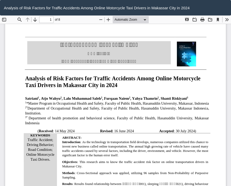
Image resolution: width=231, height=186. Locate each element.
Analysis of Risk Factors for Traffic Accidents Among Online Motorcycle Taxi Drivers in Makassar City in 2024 (97, 8)
